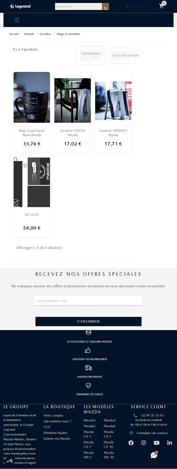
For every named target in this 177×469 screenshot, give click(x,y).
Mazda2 (89, 420)
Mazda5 (89, 426)
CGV (47, 427)
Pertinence (91, 55)
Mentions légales (56, 433)
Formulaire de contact (149, 433)
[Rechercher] (78, 6)
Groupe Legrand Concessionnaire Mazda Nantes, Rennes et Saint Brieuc (19, 434)
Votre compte (53, 415)
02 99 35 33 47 (153, 415)
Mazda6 (109, 426)
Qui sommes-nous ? (57, 421)
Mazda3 (109, 420)
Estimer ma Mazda (57, 439)
